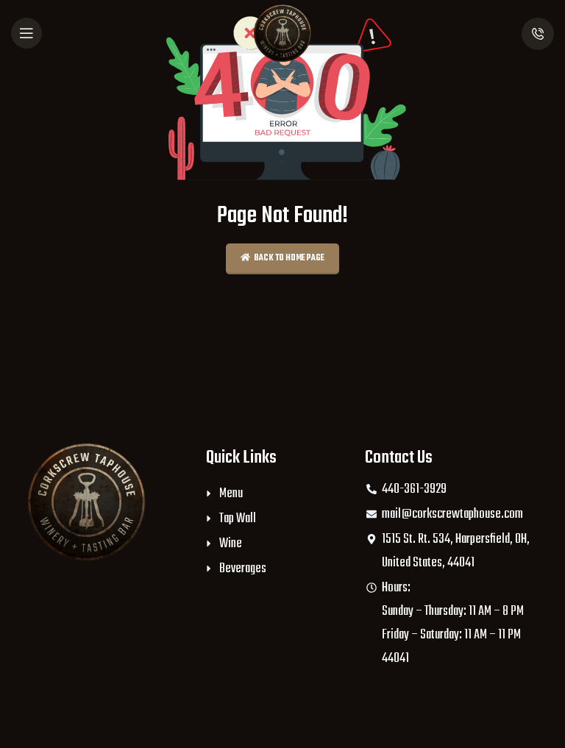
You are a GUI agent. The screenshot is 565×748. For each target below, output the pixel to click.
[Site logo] (282, 33)
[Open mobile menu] (26, 33)
